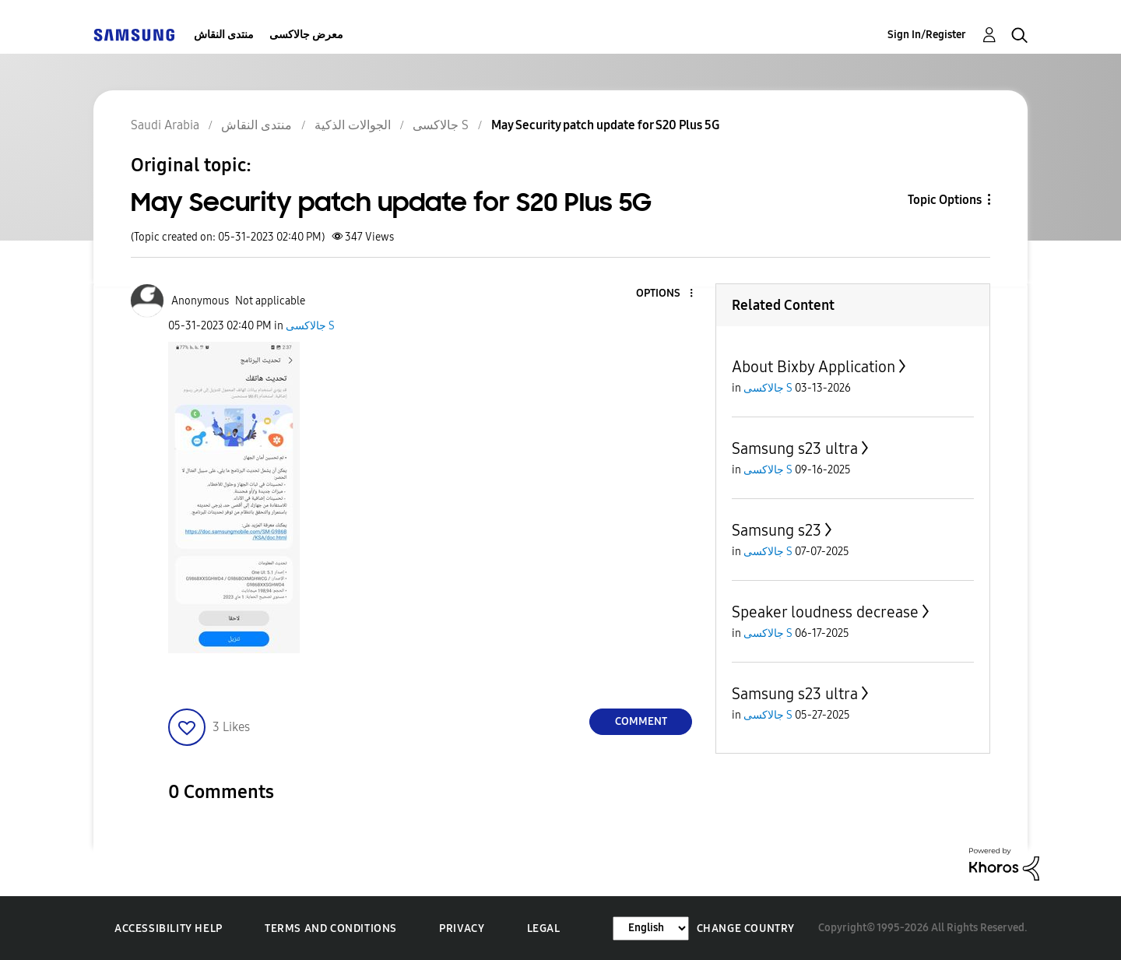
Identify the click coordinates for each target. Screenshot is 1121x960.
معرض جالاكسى (306, 34)
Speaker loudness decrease (825, 612)
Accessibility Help (168, 928)
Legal (543, 928)
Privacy (461, 928)
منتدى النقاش (224, 34)
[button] (665, 294)
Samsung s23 (776, 530)
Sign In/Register (926, 34)
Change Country (746, 928)
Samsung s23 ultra (795, 448)
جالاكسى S (310, 325)
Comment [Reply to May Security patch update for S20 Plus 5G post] (641, 721)
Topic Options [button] (945, 199)
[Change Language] (651, 928)
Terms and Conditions (331, 928)
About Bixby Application (813, 366)
